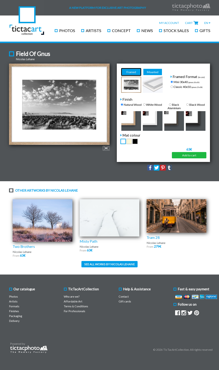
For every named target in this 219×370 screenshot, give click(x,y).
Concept (121, 30)
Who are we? (72, 296)
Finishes (14, 311)
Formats (14, 306)
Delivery (14, 320)
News (147, 30)
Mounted (152, 72)
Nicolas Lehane (25, 59)
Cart (189, 22)
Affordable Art (73, 301)
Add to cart (189, 155)
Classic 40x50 (187, 86)
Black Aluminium (174, 106)
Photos (67, 30)
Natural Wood (131, 104)
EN (207, 22)
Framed (131, 72)
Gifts (205, 30)
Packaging (15, 316)
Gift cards (125, 301)
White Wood (152, 104)
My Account (169, 22)
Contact (124, 296)
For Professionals (74, 311)
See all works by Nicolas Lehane (109, 264)
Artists (93, 30)
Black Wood (195, 104)
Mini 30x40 (185, 82)
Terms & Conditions (76, 306)
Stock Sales (176, 30)
